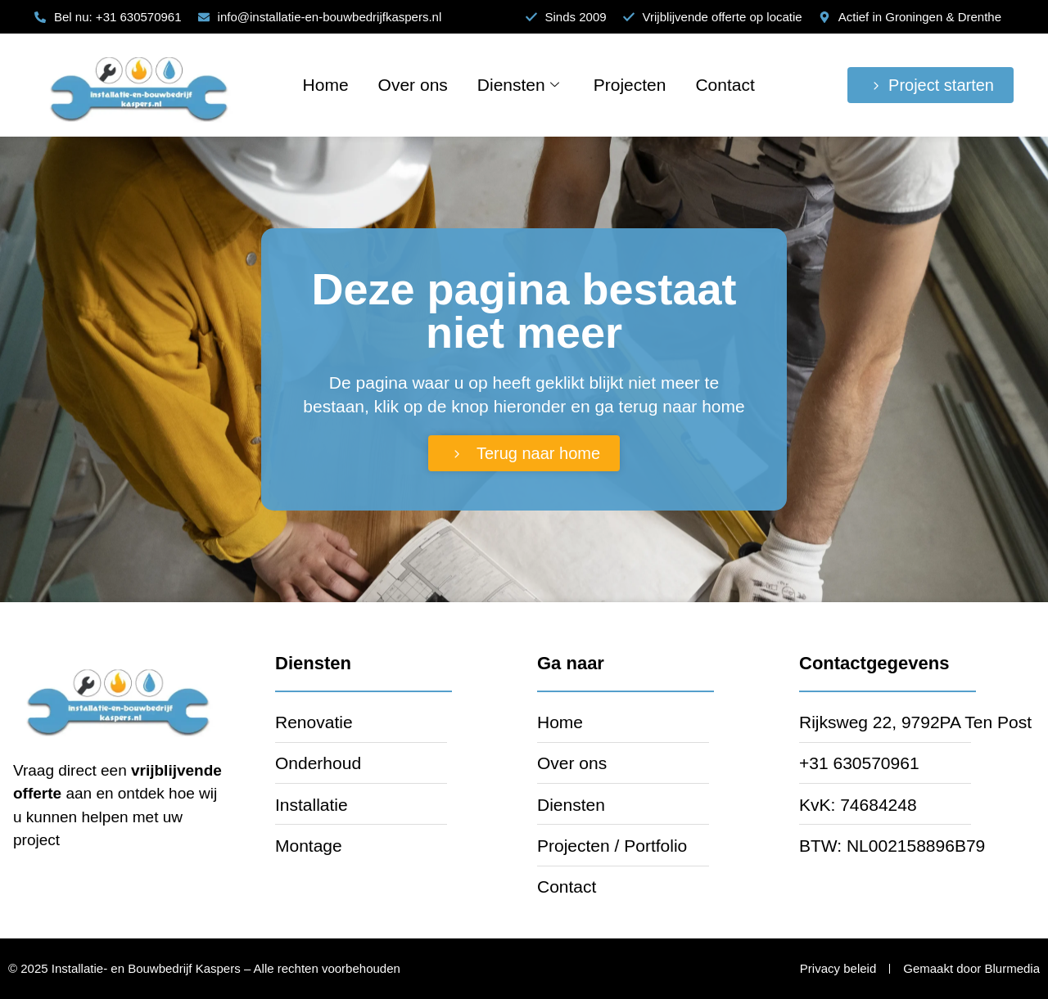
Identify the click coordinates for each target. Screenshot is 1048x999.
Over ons (413, 84)
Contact (724, 84)
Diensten (518, 84)
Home (326, 84)
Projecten (630, 84)
